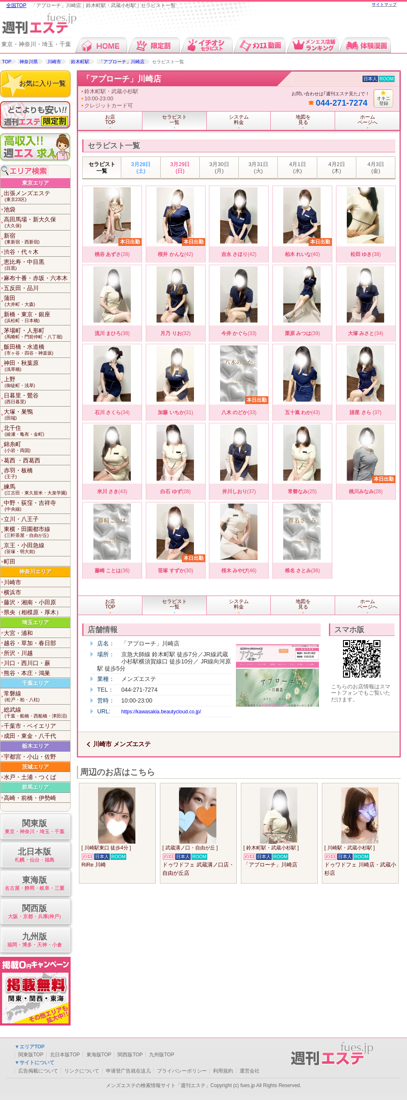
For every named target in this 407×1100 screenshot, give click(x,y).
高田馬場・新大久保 (37, 222)
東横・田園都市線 (37, 532)
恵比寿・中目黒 (37, 264)
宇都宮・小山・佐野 (30, 756)
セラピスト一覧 (101, 167)
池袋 (9, 209)
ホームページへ (368, 119)
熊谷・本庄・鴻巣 (27, 673)
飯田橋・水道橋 (37, 349)
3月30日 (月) (219, 167)
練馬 (37, 489)
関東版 (34, 827)
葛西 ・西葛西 (22, 460)
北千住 (37, 431)
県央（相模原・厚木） (33, 612)
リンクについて (81, 1071)
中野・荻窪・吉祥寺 (37, 505)
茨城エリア (35, 767)
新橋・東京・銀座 (37, 317)
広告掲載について (38, 1071)
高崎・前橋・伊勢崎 (30, 798)
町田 (9, 561)
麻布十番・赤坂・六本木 (36, 278)
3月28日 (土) (141, 167)
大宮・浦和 (18, 633)
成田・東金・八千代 (30, 736)
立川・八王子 (21, 519)
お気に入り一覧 (42, 83)
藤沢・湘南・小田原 (30, 602)
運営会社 (250, 1071)
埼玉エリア (35, 622)
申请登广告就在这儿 (128, 1071)
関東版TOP (30, 1055)
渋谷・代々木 (21, 251)
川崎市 (54, 61)
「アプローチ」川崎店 (122, 61)
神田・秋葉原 (37, 366)
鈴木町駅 (80, 61)
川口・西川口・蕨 (27, 663)
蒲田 (37, 301)
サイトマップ (384, 4)
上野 (37, 382)
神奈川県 (29, 61)
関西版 (34, 912)
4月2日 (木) (336, 167)
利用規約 (223, 1071)
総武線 (37, 712)
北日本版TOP (65, 1055)
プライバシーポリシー (182, 1071)
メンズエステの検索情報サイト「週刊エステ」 (158, 1085)
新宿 (37, 238)
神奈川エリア (35, 572)
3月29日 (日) (180, 167)
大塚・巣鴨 (37, 414)
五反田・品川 (21, 288)
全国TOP (16, 5)
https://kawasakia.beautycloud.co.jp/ (161, 712)
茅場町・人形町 (37, 333)
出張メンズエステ (37, 196)
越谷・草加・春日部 (30, 643)
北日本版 (34, 855)
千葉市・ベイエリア (30, 726)
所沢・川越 (18, 653)
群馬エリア (35, 787)
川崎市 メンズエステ (122, 743)
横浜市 (12, 592)
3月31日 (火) (258, 167)
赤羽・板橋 (37, 473)
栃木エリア (35, 746)
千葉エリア (35, 683)
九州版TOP (161, 1055)
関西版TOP (130, 1055)
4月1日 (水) (297, 167)
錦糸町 (37, 447)
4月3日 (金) (376, 167)
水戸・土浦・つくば (30, 777)
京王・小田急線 (37, 548)
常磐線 (37, 696)
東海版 (34, 883)
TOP (6, 61)
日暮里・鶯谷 (37, 398)
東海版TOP (98, 1055)
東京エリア (35, 183)
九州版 (34, 940)
